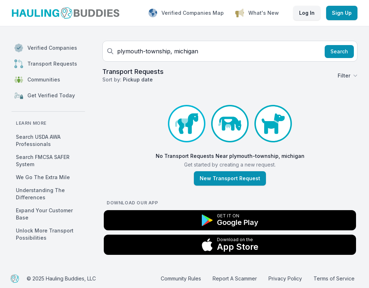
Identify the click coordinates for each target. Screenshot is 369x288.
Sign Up (342, 13)
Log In (307, 13)
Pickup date (138, 79)
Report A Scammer (235, 278)
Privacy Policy (285, 278)
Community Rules (181, 278)
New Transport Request (230, 178)
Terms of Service (334, 278)
